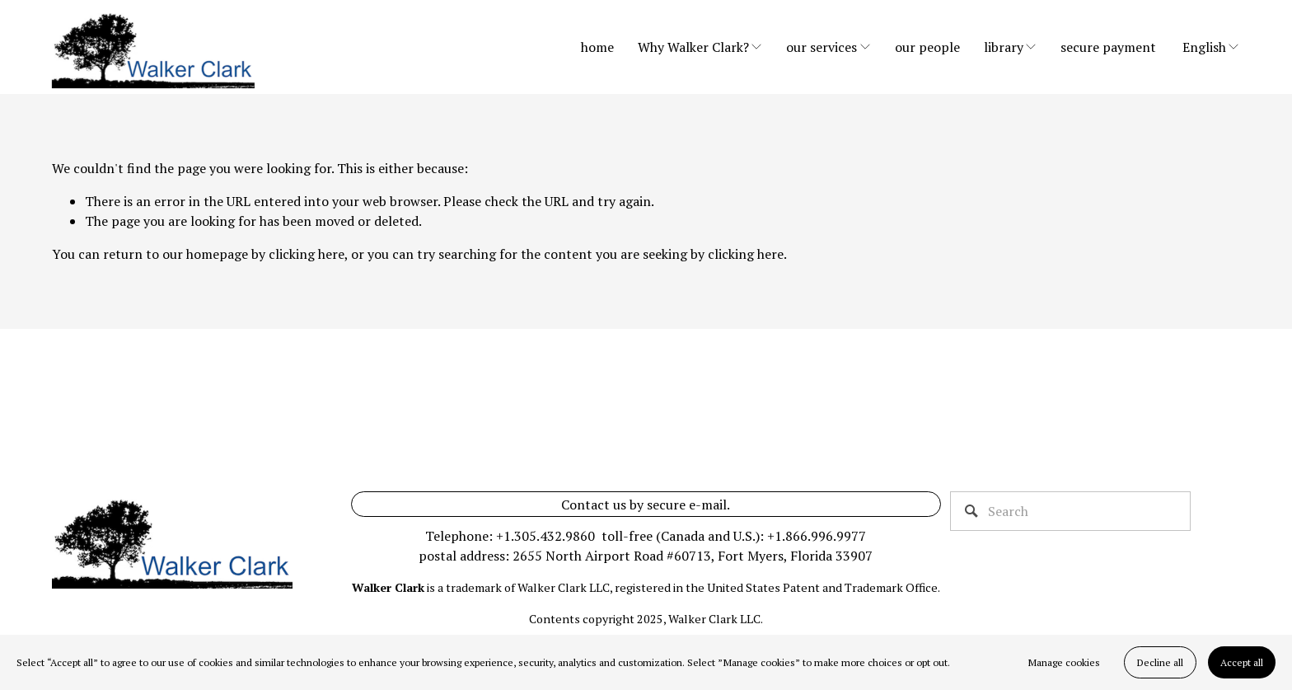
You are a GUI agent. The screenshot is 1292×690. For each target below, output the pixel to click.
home (597, 47)
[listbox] (1211, 46)
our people (927, 47)
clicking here (306, 254)
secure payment (1108, 47)
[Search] (1070, 511)
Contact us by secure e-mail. (645, 504)
